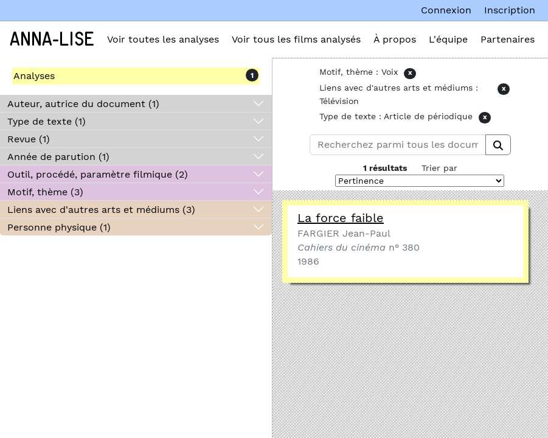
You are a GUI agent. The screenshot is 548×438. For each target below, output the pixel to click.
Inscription (509, 10)
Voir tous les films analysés (296, 39)
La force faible (340, 217)
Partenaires (507, 39)
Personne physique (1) (59, 227)
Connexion (446, 10)
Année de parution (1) (58, 156)
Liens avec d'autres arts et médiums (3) (101, 209)
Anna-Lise (52, 39)
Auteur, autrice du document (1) (83, 103)
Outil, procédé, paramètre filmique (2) (97, 174)
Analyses (34, 76)
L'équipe (448, 39)
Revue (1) (28, 139)
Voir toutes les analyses (163, 39)
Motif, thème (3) (45, 192)
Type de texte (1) (46, 121)
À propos (394, 39)
